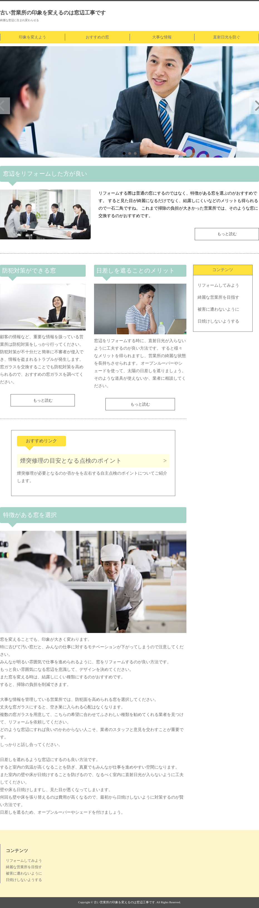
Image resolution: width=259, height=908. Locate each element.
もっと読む (227, 234)
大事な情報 (162, 37)
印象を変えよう (32, 37)
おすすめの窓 (97, 37)
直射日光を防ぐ (226, 37)
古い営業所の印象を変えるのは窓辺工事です (53, 13)
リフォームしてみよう (218, 285)
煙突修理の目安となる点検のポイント (71, 460)
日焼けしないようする (218, 321)
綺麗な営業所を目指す (218, 297)
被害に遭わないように (218, 309)
